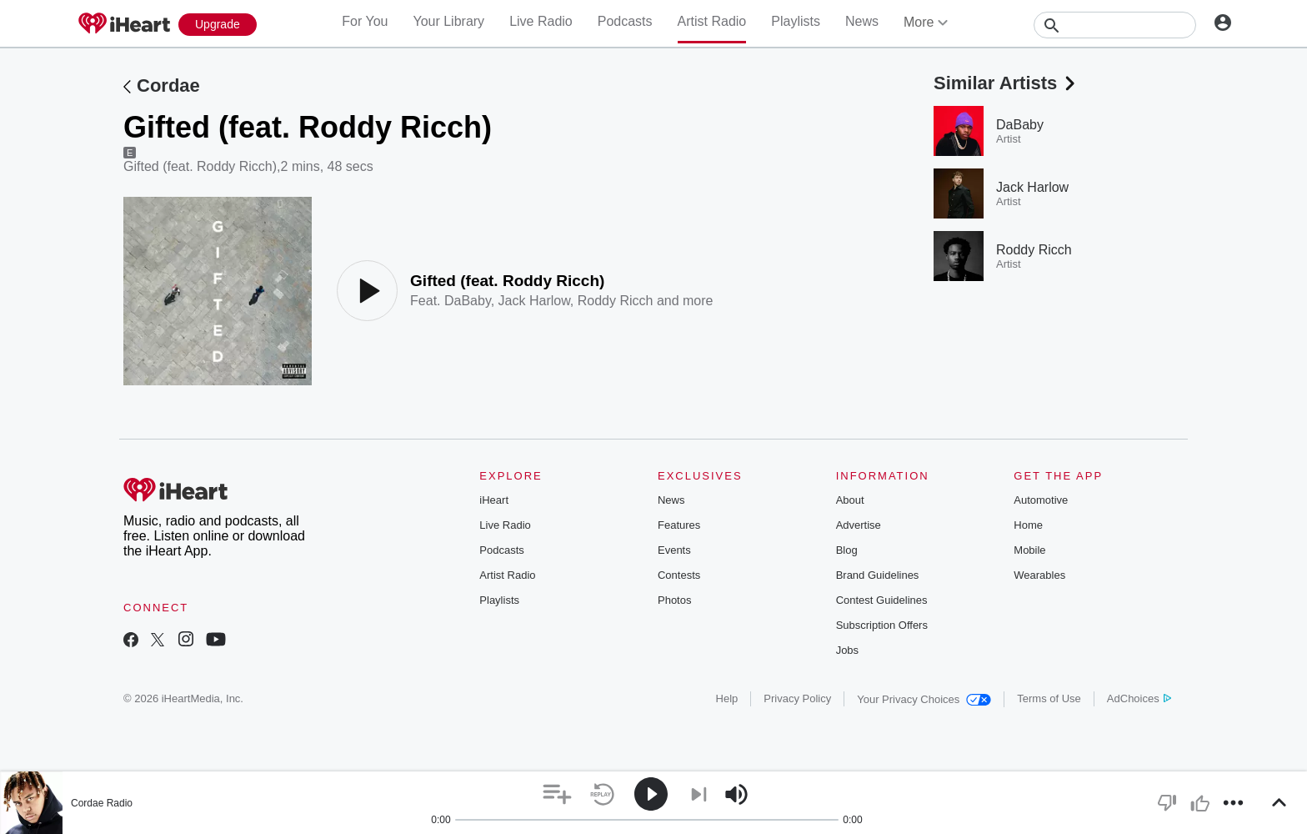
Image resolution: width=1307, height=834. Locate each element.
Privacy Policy (797, 698)
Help (727, 698)
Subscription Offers (882, 625)
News (862, 21)
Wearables (1039, 575)
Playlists (795, 21)
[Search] (1115, 25)
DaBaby (467, 301)
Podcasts (625, 21)
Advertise (858, 525)
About (850, 500)
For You (365, 21)
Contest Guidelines (882, 600)
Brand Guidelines (877, 575)
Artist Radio (712, 21)
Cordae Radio (102, 803)
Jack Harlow (534, 301)
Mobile (1029, 550)
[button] (557, 794)
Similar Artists (1006, 83)
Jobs (847, 650)
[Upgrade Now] (217, 24)
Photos (674, 600)
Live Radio (541, 21)
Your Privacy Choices (924, 699)
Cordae (168, 85)
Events (674, 550)
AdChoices (1139, 698)
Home (1028, 525)
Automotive (1041, 500)
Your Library (448, 21)
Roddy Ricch (616, 301)
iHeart (493, 500)
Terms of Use (1049, 698)
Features (679, 525)
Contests (679, 575)
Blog (847, 550)
